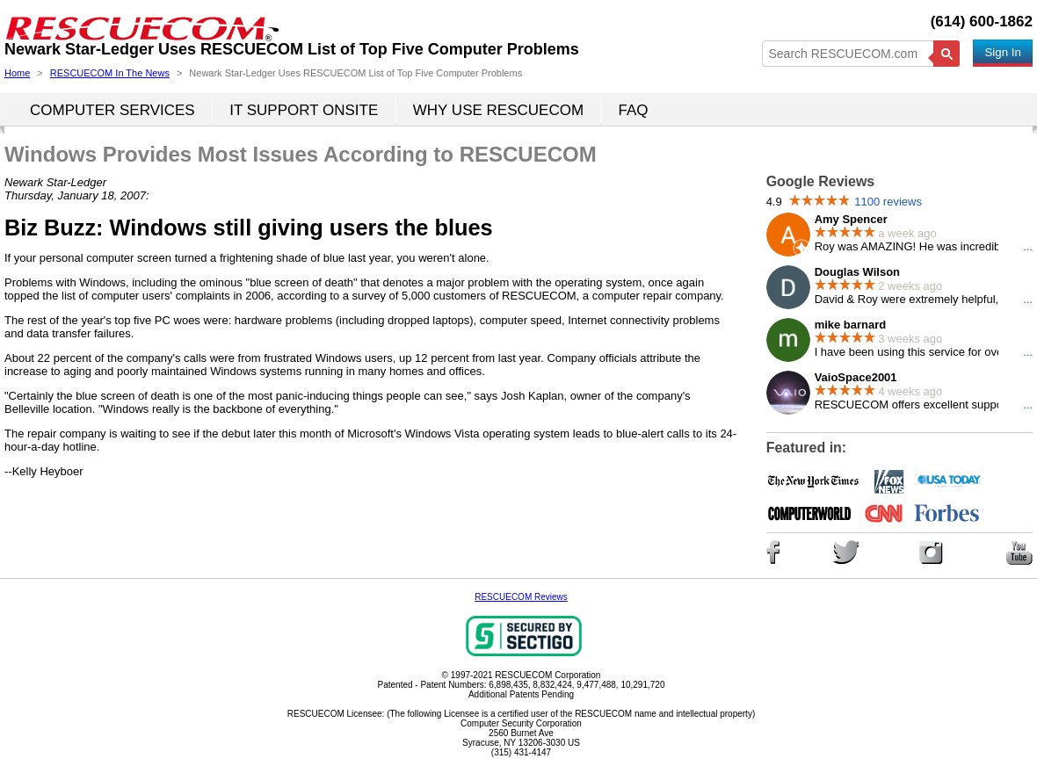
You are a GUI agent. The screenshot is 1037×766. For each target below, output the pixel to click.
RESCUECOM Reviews (521, 597)
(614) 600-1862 (982, 21)
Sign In (1002, 52)
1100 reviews (888, 201)
